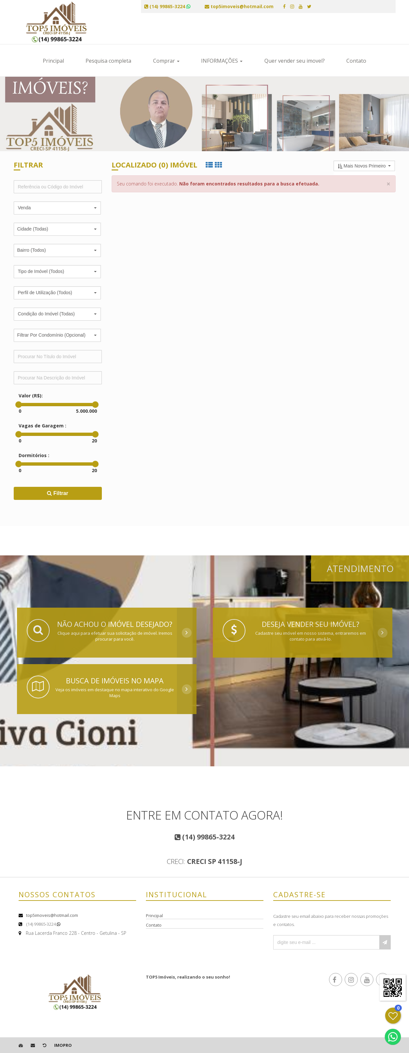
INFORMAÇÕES (222, 60)
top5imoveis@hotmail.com (52, 915)
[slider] (18, 404)
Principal (53, 60)
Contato (356, 60)
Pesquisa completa (108, 60)
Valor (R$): (31, 395)
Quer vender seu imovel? (294, 60)
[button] (57, 208)
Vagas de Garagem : (42, 426)
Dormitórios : (34, 455)
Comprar (166, 60)
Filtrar (57, 493)
